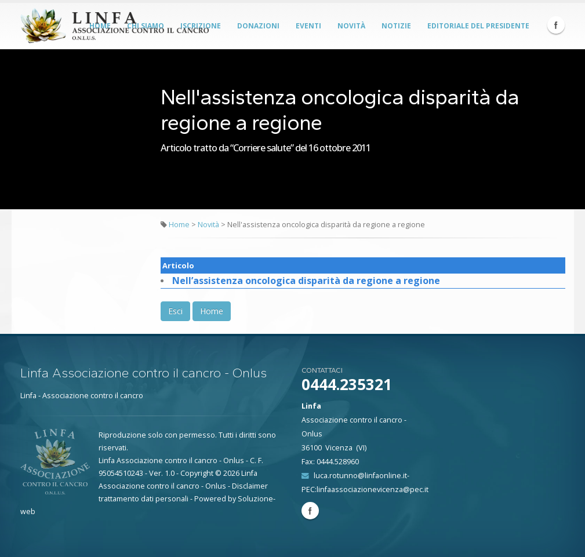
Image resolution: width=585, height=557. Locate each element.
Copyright (196, 473)
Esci (175, 310)
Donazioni (258, 26)
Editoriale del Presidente (478, 26)
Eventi (308, 26)
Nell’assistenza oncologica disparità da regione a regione (306, 280)
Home (179, 225)
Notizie (396, 26)
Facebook (556, 25)
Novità (351, 26)
